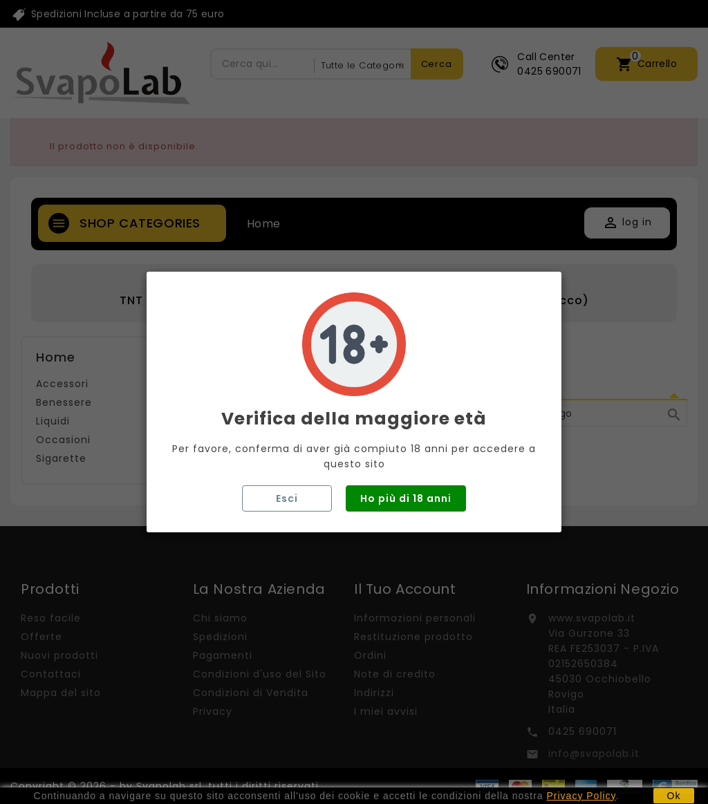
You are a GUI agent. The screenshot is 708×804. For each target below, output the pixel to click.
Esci (287, 498)
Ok (674, 795)
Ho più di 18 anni (405, 498)
